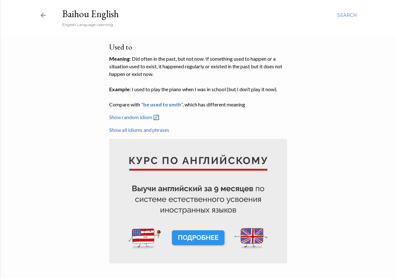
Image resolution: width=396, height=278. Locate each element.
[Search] (347, 15)
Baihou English (90, 14)
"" (162, 104)
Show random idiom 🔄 (134, 117)
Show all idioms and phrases (139, 130)
